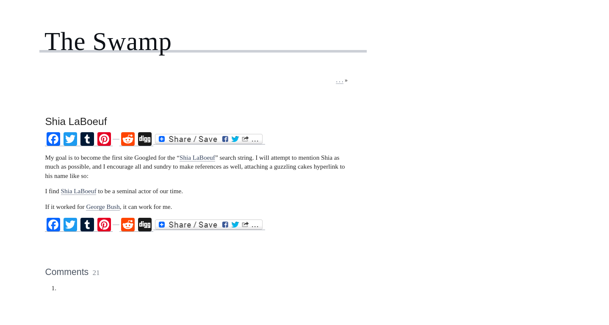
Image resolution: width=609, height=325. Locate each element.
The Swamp (108, 41)
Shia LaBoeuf (197, 157)
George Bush (102, 206)
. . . (339, 80)
